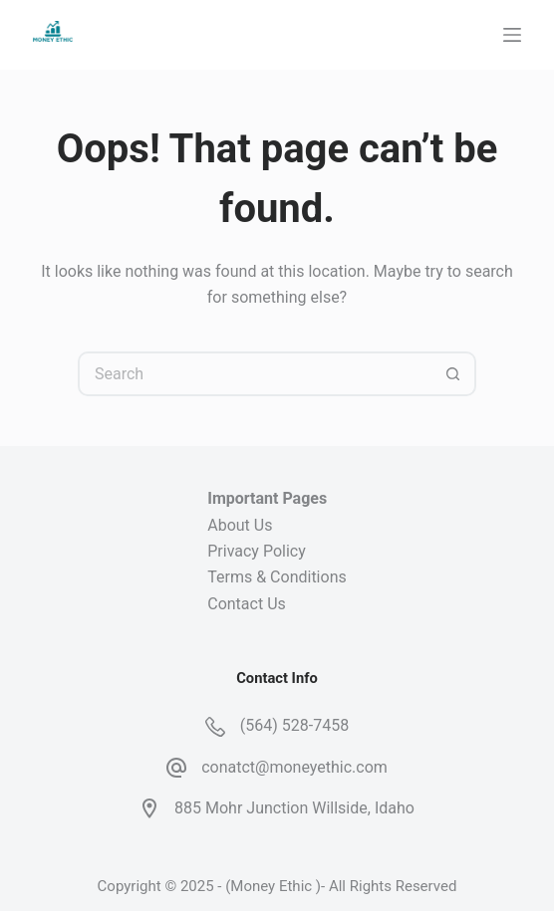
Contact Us (246, 603)
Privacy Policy (256, 551)
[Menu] (512, 35)
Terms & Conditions (277, 577)
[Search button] (453, 373)
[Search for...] (254, 373)
